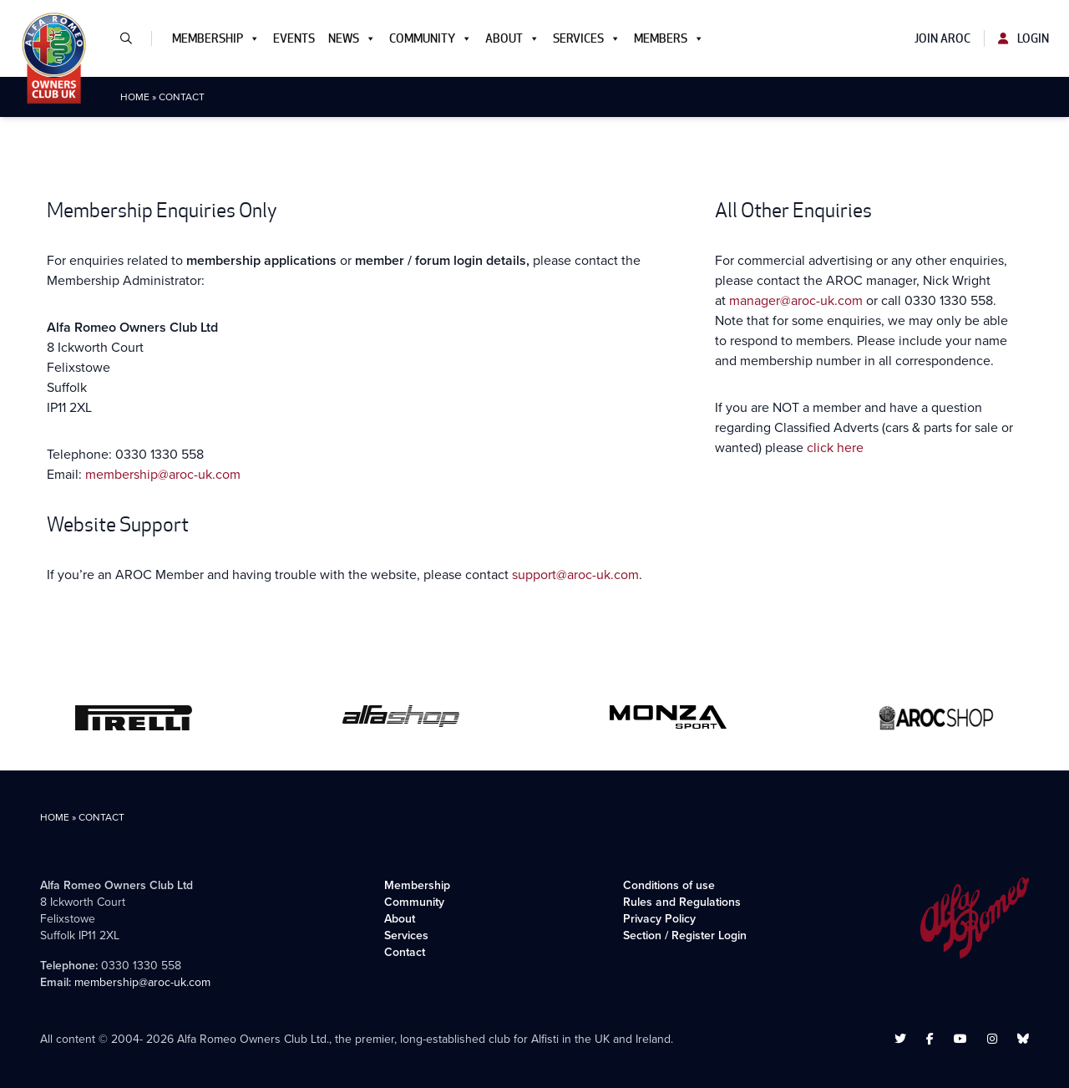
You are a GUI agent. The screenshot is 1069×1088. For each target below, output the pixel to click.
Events (294, 38)
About (512, 38)
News (352, 38)
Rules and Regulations (682, 902)
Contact (404, 952)
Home (134, 96)
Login (1023, 38)
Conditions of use (669, 885)
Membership (216, 38)
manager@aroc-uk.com (796, 300)
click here (835, 447)
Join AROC (942, 38)
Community (430, 38)
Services (587, 38)
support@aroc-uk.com (575, 574)
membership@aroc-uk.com (163, 474)
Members (669, 38)
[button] (133, 38)
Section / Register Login (685, 935)
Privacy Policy (659, 919)
